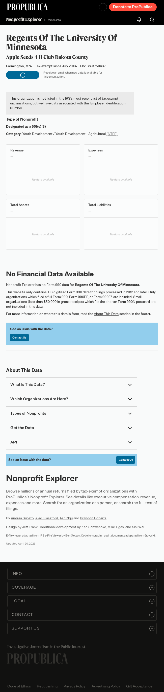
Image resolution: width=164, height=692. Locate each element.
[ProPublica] (27, 7)
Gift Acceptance (139, 686)
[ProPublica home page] (37, 658)
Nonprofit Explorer (24, 19)
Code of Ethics (19, 686)
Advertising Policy (106, 686)
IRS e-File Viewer (50, 535)
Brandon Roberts (93, 518)
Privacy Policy (75, 686)
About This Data (106, 314)
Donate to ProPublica (133, 6)
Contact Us (19, 337)
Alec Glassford (46, 518)
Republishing (47, 686)
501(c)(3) (39, 126)
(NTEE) (112, 134)
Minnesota (54, 20)
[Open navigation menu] (103, 7)
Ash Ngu (66, 518)
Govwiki (150, 535)
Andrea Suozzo (22, 518)
